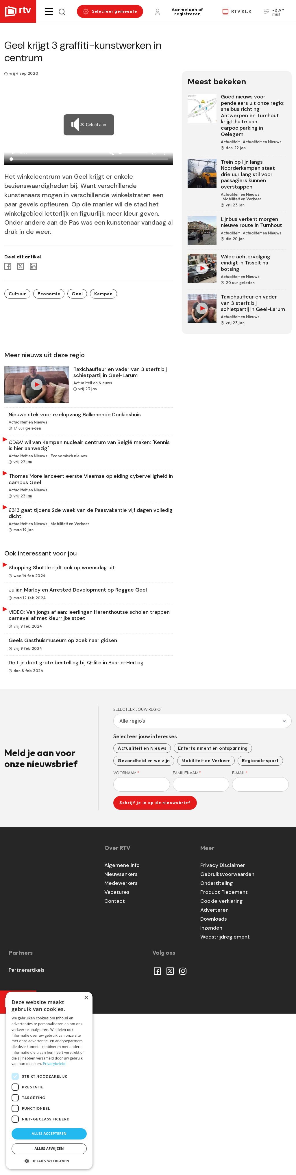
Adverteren (214, 1071)
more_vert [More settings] (164, 152)
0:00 (24, 152)
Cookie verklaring (221, 1062)
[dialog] (49, 1080)
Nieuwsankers (121, 1035)
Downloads (213, 1080)
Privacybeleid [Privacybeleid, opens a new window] (54, 1063)
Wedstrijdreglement (225, 1097)
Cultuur (17, 293)
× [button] (86, 998)
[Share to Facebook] (7, 266)
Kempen (103, 293)
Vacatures (117, 1053)
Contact (114, 1062)
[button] (49, 11)
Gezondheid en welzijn (144, 921)
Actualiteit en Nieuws (142, 909)
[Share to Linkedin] (33, 266)
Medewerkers (121, 1044)
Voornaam (126, 934)
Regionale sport (260, 921)
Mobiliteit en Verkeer (206, 921)
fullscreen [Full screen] (154, 152)
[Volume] (133, 152)
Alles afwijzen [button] (49, 1148)
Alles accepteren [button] (49, 1133)
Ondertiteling (216, 1044)
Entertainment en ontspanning (213, 909)
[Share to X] (20, 266)
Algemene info (122, 1026)
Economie (49, 293)
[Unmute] (111, 152)
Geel (77, 293)
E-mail (240, 934)
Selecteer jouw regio (137, 870)
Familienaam (187, 934)
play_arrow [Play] (13, 152)
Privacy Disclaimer (222, 1026)
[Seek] (89, 159)
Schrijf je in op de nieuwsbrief (154, 963)
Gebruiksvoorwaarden (227, 1035)
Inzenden (211, 1089)
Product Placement (224, 1053)
